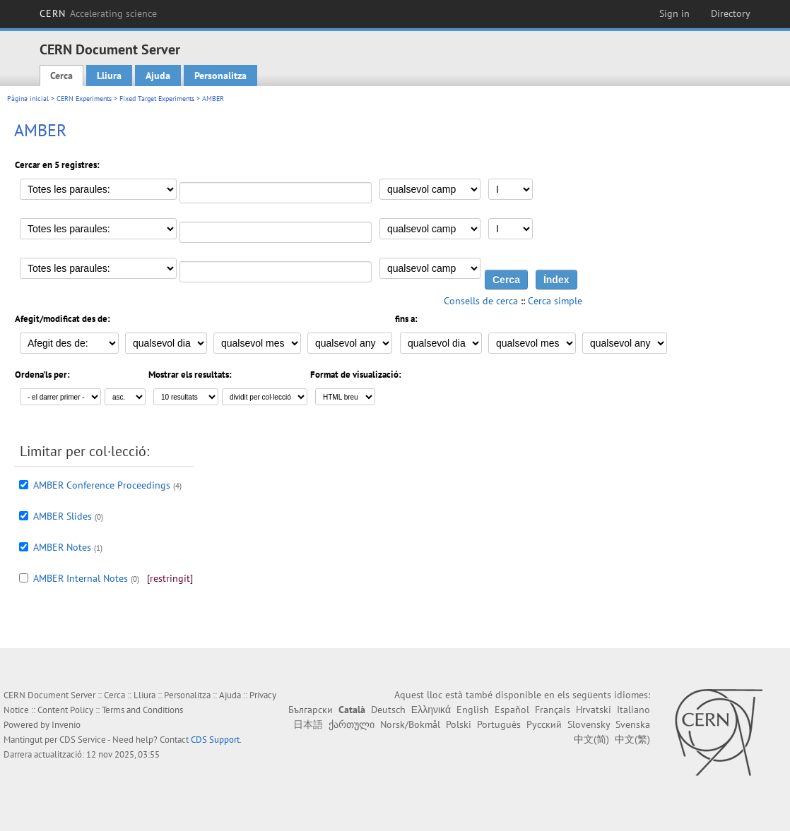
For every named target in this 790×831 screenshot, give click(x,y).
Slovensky (588, 724)
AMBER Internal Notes (80, 578)
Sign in (674, 13)
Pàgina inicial (28, 98)
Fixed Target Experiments (156, 98)
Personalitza (220, 75)
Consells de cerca (481, 300)
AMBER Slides (62, 516)
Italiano (633, 709)
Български (310, 709)
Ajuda (158, 75)
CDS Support (215, 740)
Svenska (632, 724)
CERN (98, 13)
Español (512, 709)
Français (552, 709)
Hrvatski (593, 709)
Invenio (66, 725)
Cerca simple (555, 300)
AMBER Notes (62, 547)
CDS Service (82, 740)
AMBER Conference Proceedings (101, 485)
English (472, 709)
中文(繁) (632, 739)
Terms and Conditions (142, 710)
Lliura (109, 75)
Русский (544, 724)
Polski (458, 724)
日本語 (308, 724)
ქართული (352, 724)
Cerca (61, 75)
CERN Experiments (84, 98)
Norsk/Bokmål (410, 724)
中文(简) (591, 739)
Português (499, 724)
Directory (730, 13)
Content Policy (65, 710)
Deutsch (388, 709)
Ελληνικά (431, 709)
